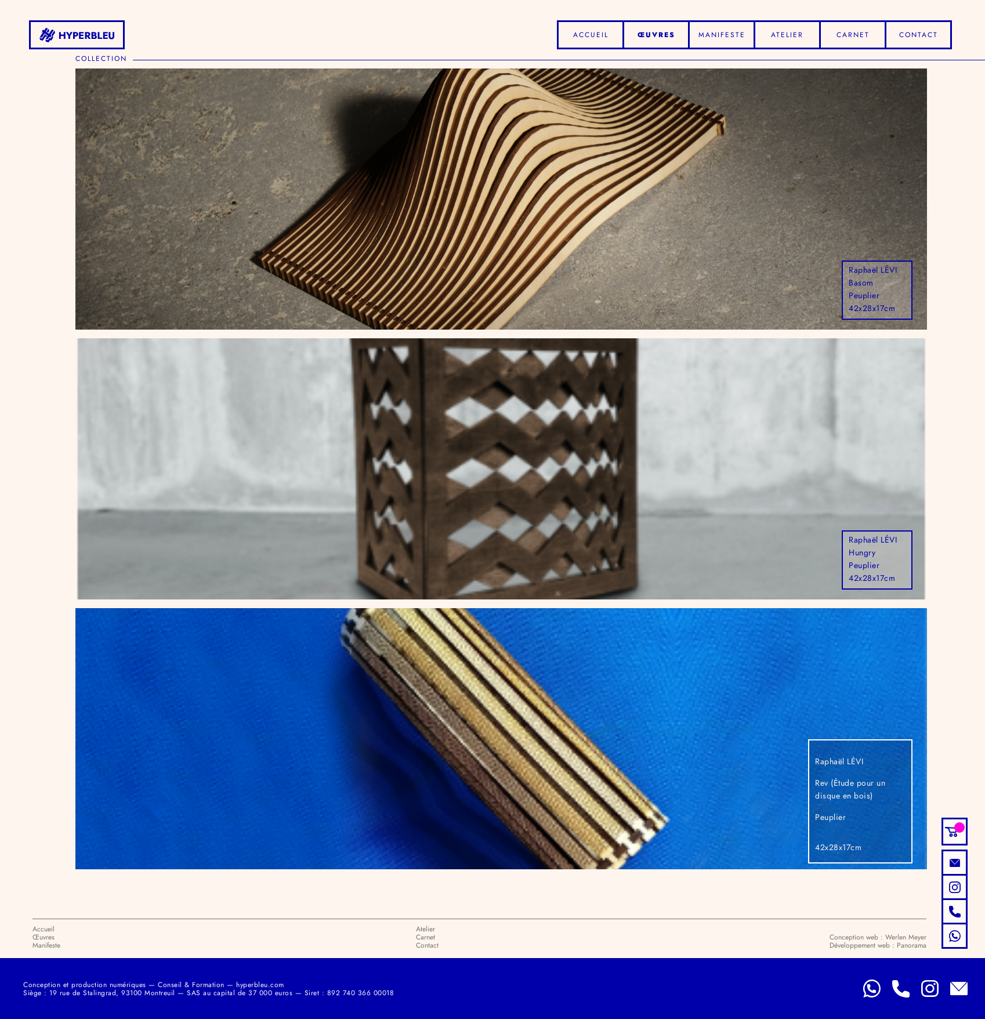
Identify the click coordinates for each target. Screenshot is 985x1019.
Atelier (787, 35)
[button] (954, 831)
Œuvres (656, 35)
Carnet (853, 35)
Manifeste (721, 35)
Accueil (591, 35)
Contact (918, 35)
